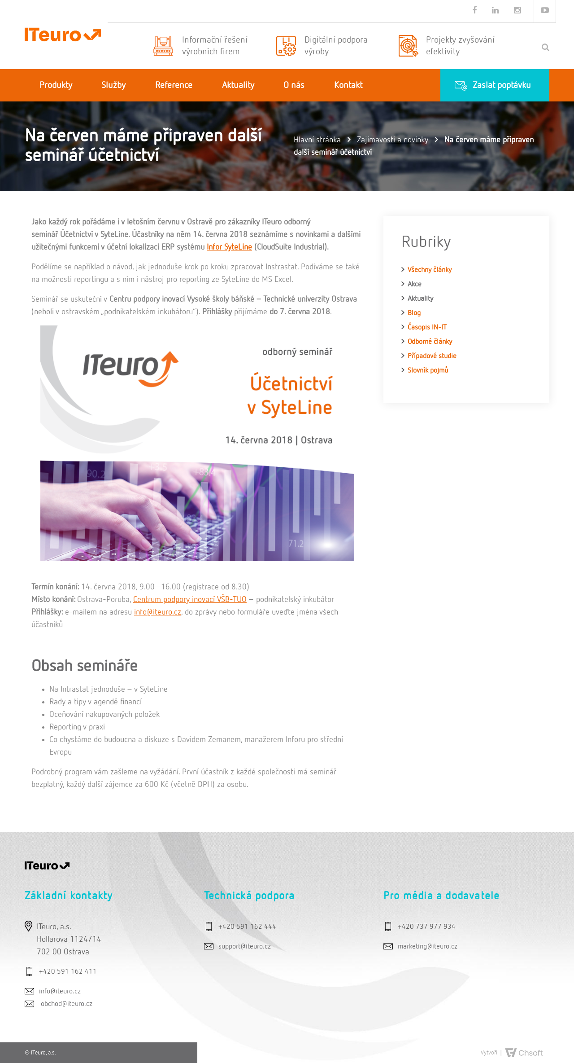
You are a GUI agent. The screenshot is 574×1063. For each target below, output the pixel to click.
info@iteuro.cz (157, 612)
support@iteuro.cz (244, 946)
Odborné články (430, 342)
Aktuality (420, 299)
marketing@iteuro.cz (427, 946)
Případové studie (432, 356)
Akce (415, 284)
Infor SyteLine (229, 247)
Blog (414, 313)
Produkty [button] (55, 85)
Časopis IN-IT (427, 327)
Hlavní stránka (317, 140)
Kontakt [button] (348, 85)
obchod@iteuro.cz (66, 1004)
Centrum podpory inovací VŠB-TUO (190, 600)
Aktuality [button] (238, 85)
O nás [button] (293, 85)
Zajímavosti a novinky (392, 140)
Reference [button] (173, 85)
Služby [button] (113, 85)
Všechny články (430, 270)
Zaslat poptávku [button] (502, 85)
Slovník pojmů (428, 370)
